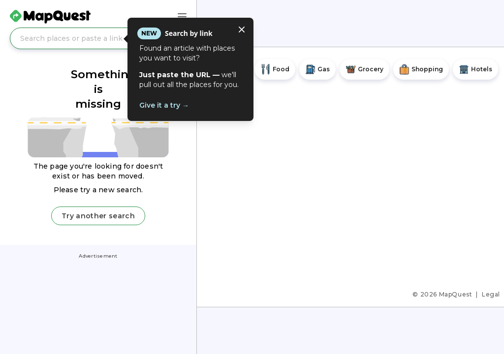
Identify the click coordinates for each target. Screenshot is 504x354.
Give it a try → (164, 105)
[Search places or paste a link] (98, 38)
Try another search (98, 215)
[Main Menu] (182, 16)
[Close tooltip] (242, 29)
